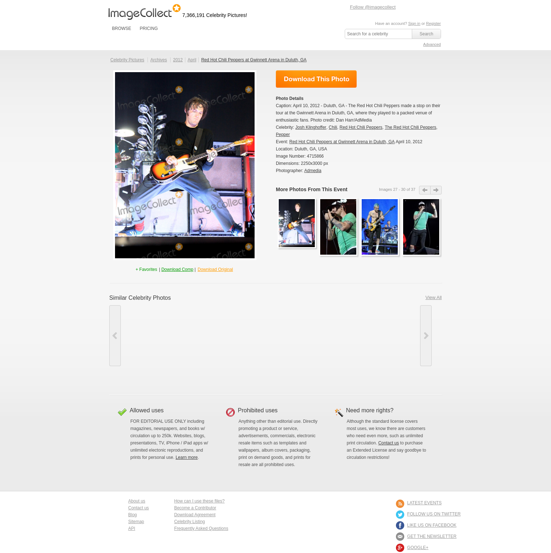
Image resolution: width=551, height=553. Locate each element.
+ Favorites (147, 269)
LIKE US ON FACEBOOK (432, 525)
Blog (132, 514)
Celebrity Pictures (127, 59)
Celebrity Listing (189, 521)
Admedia (312, 170)
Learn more (187, 457)
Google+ (417, 547)
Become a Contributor (195, 507)
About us (136, 501)
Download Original (215, 269)
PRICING (149, 28)
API (131, 528)
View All (434, 297)
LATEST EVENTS (424, 502)
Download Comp (177, 269)
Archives (158, 59)
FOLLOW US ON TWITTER (433, 514)
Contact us (388, 443)
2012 (178, 59)
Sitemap (136, 521)
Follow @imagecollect (373, 7)
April (192, 59)
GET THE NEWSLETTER (432, 536)
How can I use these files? (199, 501)
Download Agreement (195, 514)
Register (433, 23)
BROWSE (121, 28)
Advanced (432, 44)
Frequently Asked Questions (201, 528)
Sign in (414, 23)
